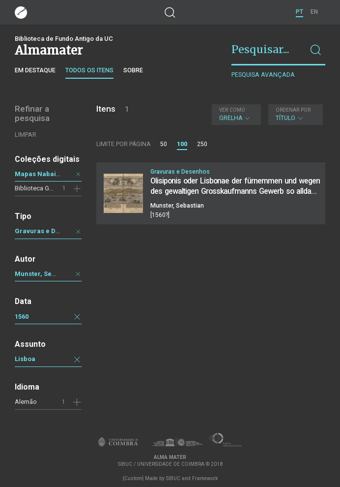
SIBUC (173, 478)
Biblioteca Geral (37, 188)
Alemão (26, 401)
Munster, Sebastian (45, 273)
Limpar (25, 134)
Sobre (133, 70)
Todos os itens (89, 70)
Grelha (235, 114)
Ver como (232, 110)
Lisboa (25, 359)
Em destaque (35, 70)
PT (299, 11)
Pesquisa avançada (263, 74)
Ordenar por (293, 110)
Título (294, 114)
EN (314, 11)
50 (163, 144)
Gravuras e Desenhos (48, 231)
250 (202, 144)
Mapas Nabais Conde (48, 174)
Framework (205, 478)
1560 (21, 316)
